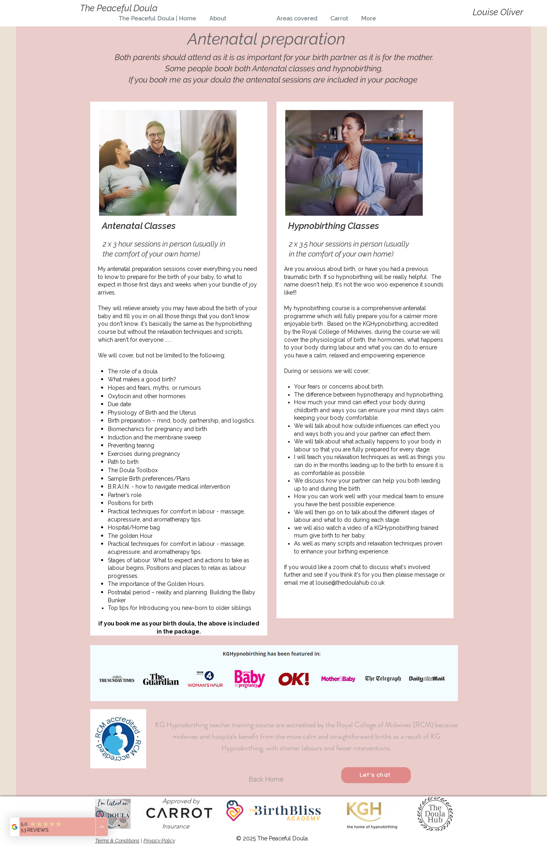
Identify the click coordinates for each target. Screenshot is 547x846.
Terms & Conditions (117, 841)
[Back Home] (266, 779)
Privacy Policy (159, 841)
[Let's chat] (376, 775)
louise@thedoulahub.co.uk (350, 582)
